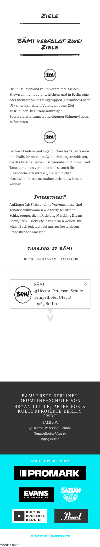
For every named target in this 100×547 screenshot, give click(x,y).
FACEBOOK (69, 259)
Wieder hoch (9, 545)
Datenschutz (60, 536)
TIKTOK (27, 259)
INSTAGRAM (47, 259)
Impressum (38, 536)
